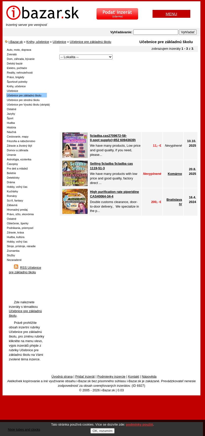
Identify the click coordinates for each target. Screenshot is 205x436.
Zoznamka (13, 250)
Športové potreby (17, 81)
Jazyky (11, 113)
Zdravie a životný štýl (19, 145)
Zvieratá (12, 54)
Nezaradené (14, 259)
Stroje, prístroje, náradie (21, 246)
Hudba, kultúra (15, 237)
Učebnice (59, 42)
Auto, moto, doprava (19, 49)
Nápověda (149, 376)
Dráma (11, 182)
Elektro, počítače (17, 68)
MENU (171, 14)
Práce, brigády (15, 77)
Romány (12, 195)
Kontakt (133, 376)
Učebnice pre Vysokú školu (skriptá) (28, 104)
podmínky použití (139, 424)
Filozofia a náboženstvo (21, 141)
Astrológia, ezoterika (19, 159)
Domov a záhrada (17, 150)
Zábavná (12, 205)
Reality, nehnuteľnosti (20, 72)
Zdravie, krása (15, 232)
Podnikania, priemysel (20, 227)
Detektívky (13, 177)
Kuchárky (12, 191)
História (11, 127)
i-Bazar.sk (16, 42)
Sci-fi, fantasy (15, 200)
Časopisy (12, 163)
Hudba (11, 122)
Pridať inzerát (85, 376)
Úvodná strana (61, 376)
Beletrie (11, 173)
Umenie (11, 154)
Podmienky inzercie (111, 376)
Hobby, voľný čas (17, 186)
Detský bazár (15, 63)
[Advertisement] (128, 95)
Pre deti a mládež (17, 168)
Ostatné (11, 109)
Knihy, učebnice (37, 42)
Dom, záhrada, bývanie (21, 58)
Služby (11, 255)
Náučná (11, 131)
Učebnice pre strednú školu (23, 100)
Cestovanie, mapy (17, 136)
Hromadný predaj (17, 209)
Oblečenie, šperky (17, 223)
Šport (10, 118)
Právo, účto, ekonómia (20, 214)
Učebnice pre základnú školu (90, 42)
